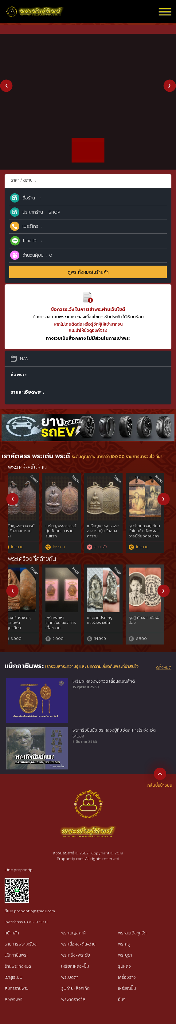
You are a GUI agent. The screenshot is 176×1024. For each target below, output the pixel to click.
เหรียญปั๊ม (127, 988)
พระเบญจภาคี (73, 933)
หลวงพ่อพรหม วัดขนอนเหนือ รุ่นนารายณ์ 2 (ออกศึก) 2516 (108, 533)
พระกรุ (124, 944)
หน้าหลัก (12, 933)
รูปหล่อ (124, 966)
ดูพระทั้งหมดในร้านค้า (88, 271)
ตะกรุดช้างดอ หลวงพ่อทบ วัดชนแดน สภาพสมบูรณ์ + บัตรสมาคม (26, 533)
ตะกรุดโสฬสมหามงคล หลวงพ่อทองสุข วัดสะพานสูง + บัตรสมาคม (151, 533)
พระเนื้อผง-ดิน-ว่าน (78, 944)
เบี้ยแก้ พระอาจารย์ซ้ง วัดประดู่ (150, 620)
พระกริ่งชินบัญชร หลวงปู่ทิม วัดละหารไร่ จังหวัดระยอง (114, 733)
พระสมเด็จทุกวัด (132, 933)
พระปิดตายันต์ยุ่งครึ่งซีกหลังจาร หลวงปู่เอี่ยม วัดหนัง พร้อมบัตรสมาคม (69, 533)
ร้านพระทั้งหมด (18, 966)
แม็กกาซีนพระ (16, 955)
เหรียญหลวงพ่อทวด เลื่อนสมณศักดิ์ (103, 681)
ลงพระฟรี (13, 999)
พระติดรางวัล (73, 999)
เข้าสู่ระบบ (13, 977)
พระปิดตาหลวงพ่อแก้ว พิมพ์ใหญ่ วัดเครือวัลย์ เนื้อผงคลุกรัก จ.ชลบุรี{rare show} (26, 628)
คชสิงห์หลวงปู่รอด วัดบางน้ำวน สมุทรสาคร (68, 623)
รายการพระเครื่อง (21, 944)
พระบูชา (125, 955)
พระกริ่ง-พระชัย (75, 955)
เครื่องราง (127, 977)
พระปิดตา (69, 977)
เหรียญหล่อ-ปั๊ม (75, 966)
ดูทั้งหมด (163, 668)
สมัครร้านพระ (17, 988)
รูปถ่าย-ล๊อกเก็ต (75, 988)
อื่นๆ (121, 999)
